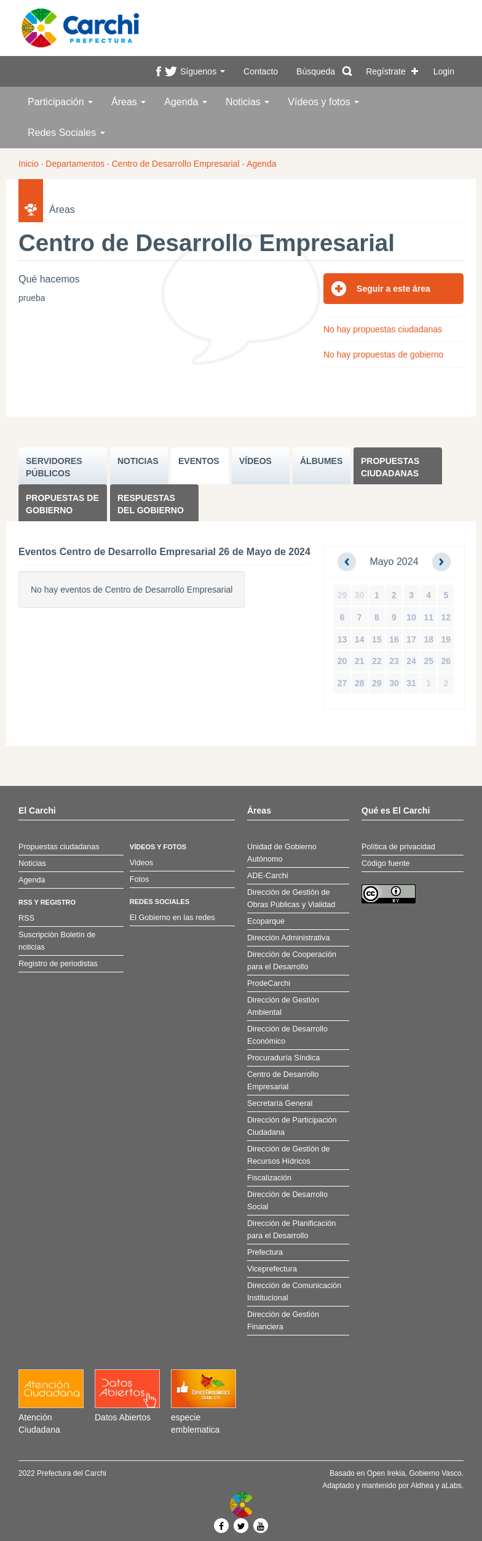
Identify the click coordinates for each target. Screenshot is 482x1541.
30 (360, 595)
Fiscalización (269, 1178)
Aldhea (422, 1485)
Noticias (247, 102)
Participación (60, 102)
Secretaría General (279, 1103)
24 (411, 661)
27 (342, 683)
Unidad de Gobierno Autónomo (282, 853)
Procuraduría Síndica (283, 1058)
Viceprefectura (272, 1269)
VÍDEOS (255, 461)
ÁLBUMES (321, 461)
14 (360, 639)
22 (377, 661)
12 (446, 617)
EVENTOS (198, 461)
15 (377, 639)
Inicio (28, 164)
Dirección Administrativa (288, 938)
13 (342, 639)
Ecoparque (266, 921)
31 (411, 683)
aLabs (451, 1485)
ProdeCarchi (268, 983)
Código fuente (385, 863)
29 (342, 595)
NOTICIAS (138, 461)
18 (428, 639)
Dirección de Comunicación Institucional (294, 1291)
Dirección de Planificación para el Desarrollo (291, 1229)
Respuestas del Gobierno (150, 504)
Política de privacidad (398, 847)
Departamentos (75, 164)
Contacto (260, 71)
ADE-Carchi (267, 875)
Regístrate (386, 71)
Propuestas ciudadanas (390, 467)
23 (394, 661)
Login (443, 71)
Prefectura (265, 1252)
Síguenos (202, 71)
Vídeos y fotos (323, 102)
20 (342, 661)
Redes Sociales (66, 132)
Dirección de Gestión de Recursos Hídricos (288, 1155)
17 (411, 639)
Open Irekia (386, 1473)
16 (394, 639)
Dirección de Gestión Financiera (283, 1320)
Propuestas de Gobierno (62, 504)
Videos (141, 863)
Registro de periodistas (58, 963)
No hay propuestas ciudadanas (382, 329)
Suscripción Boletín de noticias (56, 941)
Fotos (139, 879)
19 (446, 639)
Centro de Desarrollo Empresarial (176, 164)
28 (360, 683)
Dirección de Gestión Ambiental (283, 1006)
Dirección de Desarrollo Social (287, 1200)
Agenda (185, 102)
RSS (26, 918)
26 (446, 661)
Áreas (128, 102)
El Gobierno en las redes (172, 917)
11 (428, 617)
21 (360, 661)
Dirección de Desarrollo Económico (287, 1035)
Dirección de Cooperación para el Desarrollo (291, 960)
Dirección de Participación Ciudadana (292, 1126)
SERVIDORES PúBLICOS (54, 467)
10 (411, 617)
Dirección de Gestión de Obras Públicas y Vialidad (291, 898)
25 (428, 661)
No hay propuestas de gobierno (383, 354)
